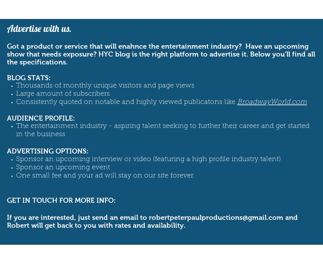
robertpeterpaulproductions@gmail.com (216, 217)
